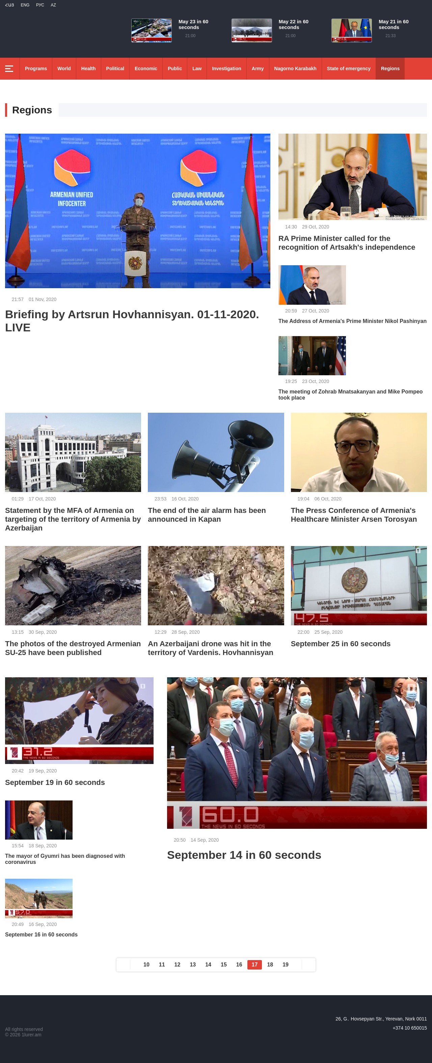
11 (162, 964)
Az (53, 5)
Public (175, 68)
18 (270, 964)
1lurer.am (31, 1034)
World (64, 68)
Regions (390, 68)
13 (193, 964)
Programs (36, 68)
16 (239, 964)
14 (208, 964)
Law (196, 68)
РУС (40, 5)
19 (285, 964)
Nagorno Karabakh (295, 68)
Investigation (226, 68)
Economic (146, 68)
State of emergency (349, 68)
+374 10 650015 (410, 1028)
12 (177, 964)
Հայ (9, 5)
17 (255, 964)
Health (88, 68)
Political (115, 68)
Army (258, 68)
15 (224, 964)
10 (146, 964)
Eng (25, 5)
